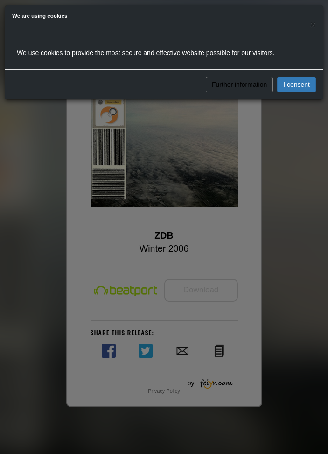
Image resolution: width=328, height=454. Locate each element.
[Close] (313, 24)
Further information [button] (239, 84)
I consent (296, 84)
